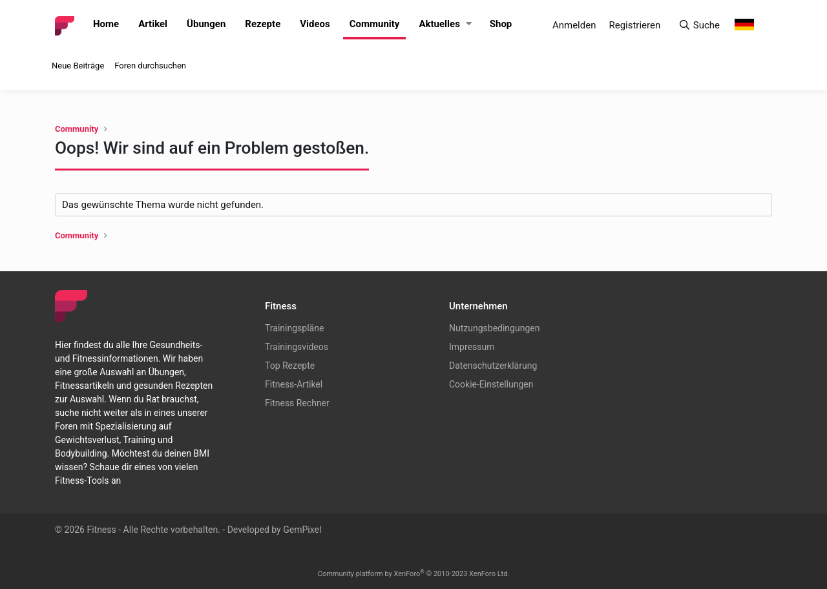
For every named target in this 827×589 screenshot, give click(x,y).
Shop (501, 24)
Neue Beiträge (78, 65)
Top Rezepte (290, 365)
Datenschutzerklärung (493, 365)
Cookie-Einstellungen (491, 384)
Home (106, 24)
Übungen (206, 24)
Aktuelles (439, 24)
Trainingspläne (294, 328)
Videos (315, 24)
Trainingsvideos (296, 347)
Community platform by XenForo (414, 574)
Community (375, 24)
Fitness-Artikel (293, 384)
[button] (469, 24)
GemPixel (302, 529)
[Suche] (699, 25)
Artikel (152, 24)
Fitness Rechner (297, 403)
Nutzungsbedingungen (494, 328)
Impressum (471, 347)
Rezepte (262, 24)
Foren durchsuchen (150, 65)
